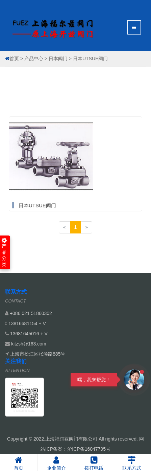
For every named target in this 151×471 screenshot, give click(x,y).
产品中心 (33, 58)
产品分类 (4, 252)
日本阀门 (58, 58)
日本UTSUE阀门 (90, 58)
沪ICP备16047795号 (88, 449)
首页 (14, 58)
